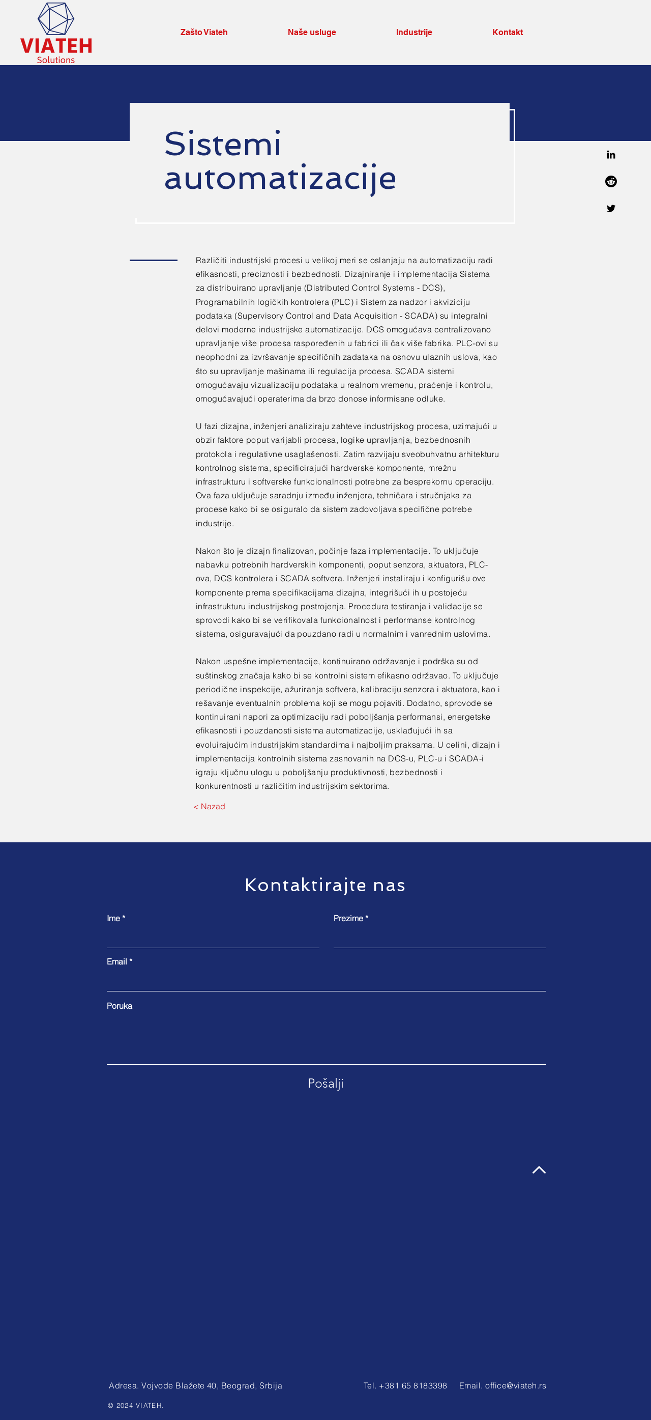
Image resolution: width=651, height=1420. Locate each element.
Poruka (119, 1006)
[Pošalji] (325, 1083)
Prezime (348, 918)
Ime (113, 918)
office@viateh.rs (515, 1385)
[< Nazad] (209, 806)
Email (117, 961)
